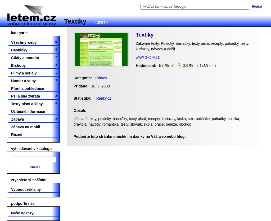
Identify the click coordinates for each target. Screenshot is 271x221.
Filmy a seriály (34, 73)
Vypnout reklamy (26, 189)
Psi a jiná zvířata (34, 96)
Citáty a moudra (34, 58)
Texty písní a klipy (34, 104)
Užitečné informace (34, 111)
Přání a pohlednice (34, 88)
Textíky (75, 21)
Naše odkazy (22, 213)
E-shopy (34, 65)
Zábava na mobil (34, 127)
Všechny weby (34, 42)
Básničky (34, 50)
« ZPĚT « (101, 22)
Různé (34, 134)
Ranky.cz (103, 98)
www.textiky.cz (148, 57)
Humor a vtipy (34, 81)
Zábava (34, 119)
